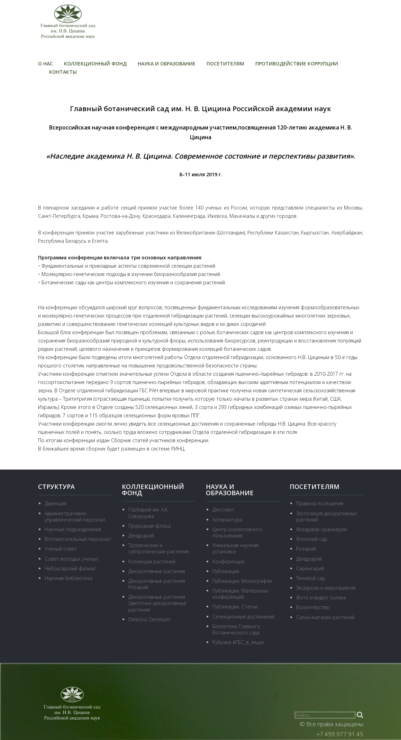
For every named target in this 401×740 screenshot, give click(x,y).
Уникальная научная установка (235, 548)
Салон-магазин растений (325, 617)
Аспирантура (227, 519)
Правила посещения (319, 503)
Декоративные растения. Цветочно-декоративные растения (157, 603)
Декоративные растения (156, 571)
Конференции (228, 561)
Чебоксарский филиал (70, 568)
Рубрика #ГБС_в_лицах (238, 642)
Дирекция (55, 503)
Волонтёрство (313, 607)
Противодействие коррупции (296, 63)
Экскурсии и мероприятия (326, 588)
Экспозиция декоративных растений (326, 516)
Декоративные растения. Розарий (157, 584)
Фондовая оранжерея (321, 529)
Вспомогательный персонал (77, 539)
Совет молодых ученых (71, 558)
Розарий (306, 548)
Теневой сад (310, 578)
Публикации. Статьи (235, 606)
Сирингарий (310, 568)
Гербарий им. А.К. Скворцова (148, 512)
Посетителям (225, 63)
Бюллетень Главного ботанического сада (236, 629)
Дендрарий (141, 535)
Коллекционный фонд (95, 63)
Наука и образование (166, 63)
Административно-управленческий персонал (75, 516)
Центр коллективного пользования (237, 532)
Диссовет (223, 509)
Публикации (225, 571)
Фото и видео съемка (321, 597)
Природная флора (149, 526)
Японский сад (311, 539)
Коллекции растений (151, 561)
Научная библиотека (68, 578)
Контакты (63, 72)
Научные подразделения (73, 529)
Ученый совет (61, 548)
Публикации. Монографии (242, 581)
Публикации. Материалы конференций (240, 593)
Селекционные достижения (243, 616)
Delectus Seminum (149, 619)
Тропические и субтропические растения (158, 548)
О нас (45, 63)
